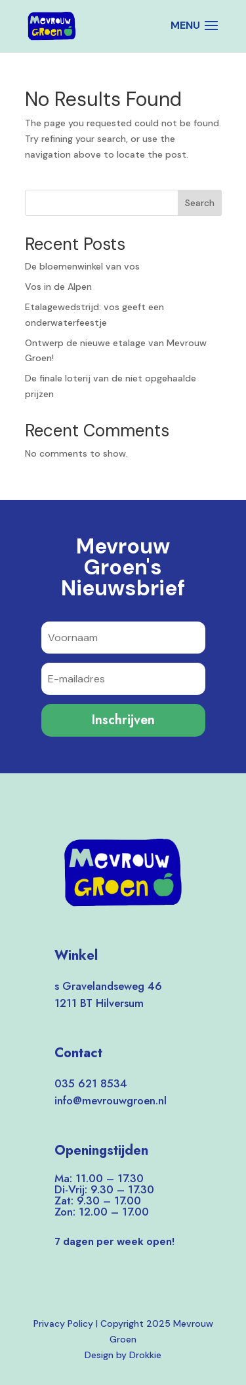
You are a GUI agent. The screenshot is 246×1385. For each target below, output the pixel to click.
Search (200, 203)
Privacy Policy (63, 1323)
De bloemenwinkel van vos (82, 266)
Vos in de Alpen (58, 286)
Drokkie (145, 1355)
